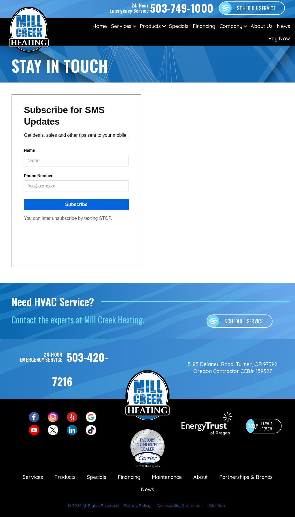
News (283, 26)
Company (231, 26)
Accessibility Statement (179, 505)
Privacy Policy (137, 505)
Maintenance (167, 477)
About (200, 477)
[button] (134, 26)
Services (121, 26)
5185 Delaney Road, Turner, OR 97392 (232, 364)
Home (99, 26)
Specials (178, 26)
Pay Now (279, 38)
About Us (262, 26)
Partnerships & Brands (246, 477)
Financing (204, 26)
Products (150, 26)
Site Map (217, 505)
